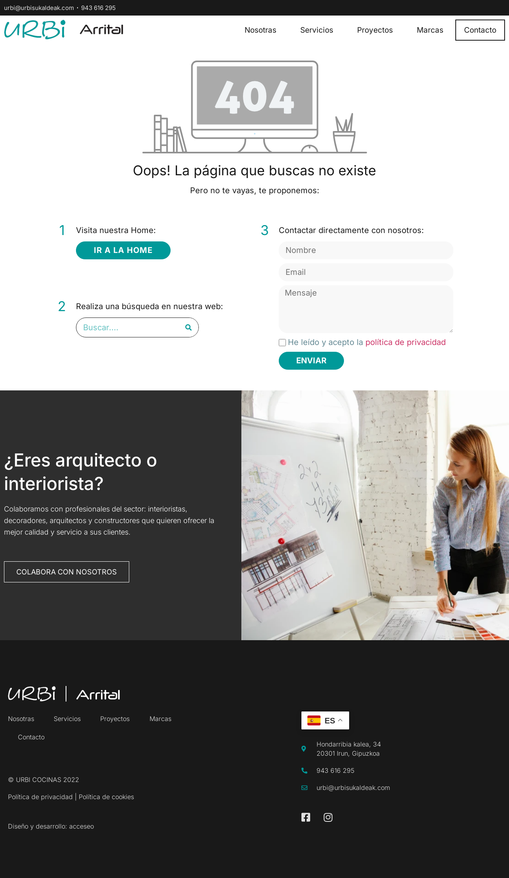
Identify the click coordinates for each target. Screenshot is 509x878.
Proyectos (375, 30)
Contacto (480, 30)
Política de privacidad (40, 797)
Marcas (430, 30)
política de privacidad (405, 342)
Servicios (316, 30)
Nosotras (260, 30)
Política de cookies (106, 797)
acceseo (81, 826)
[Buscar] (188, 327)
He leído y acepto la (367, 342)
